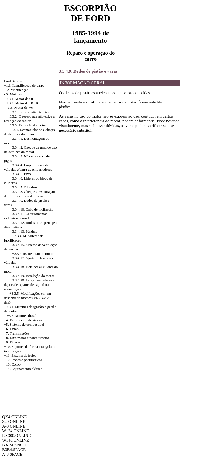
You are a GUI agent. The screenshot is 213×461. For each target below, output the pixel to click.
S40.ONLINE (13, 421)
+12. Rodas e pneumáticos (23, 360)
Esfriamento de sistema (26, 320)
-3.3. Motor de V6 (20, 107)
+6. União (11, 329)
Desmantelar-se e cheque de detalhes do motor (30, 132)
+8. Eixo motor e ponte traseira (26, 338)
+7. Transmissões (16, 333)
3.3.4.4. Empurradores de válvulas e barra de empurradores (28, 167)
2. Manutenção (17, 90)
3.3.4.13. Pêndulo (24, 231)
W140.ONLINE (15, 440)
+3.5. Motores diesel (22, 316)
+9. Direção (12, 342)
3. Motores (14, 94)
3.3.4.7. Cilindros (24, 187)
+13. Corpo (12, 364)
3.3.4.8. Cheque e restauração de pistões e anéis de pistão (29, 194)
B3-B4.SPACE (14, 445)
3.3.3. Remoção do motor (27, 125)
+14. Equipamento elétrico (23, 369)
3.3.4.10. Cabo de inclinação (32, 209)
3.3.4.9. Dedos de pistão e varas (88, 71)
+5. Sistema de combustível (24, 324)
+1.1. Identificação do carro (24, 85)
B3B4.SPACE (14, 449)
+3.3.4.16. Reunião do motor (33, 254)
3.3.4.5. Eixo (21, 174)
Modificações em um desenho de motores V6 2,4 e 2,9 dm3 (27, 297)
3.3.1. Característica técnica (29, 112)
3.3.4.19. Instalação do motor (33, 276)
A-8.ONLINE (13, 426)
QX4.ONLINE (14, 417)
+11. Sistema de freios (20, 355)
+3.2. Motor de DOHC (23, 103)
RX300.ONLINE (16, 435)
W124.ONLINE (15, 431)
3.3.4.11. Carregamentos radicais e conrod (25, 216)
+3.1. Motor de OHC (22, 99)
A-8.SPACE (12, 454)
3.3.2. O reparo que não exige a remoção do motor (29, 118)
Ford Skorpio (13, 81)
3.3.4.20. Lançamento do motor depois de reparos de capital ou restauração (31, 284)
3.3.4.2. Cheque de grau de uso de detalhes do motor (30, 149)
